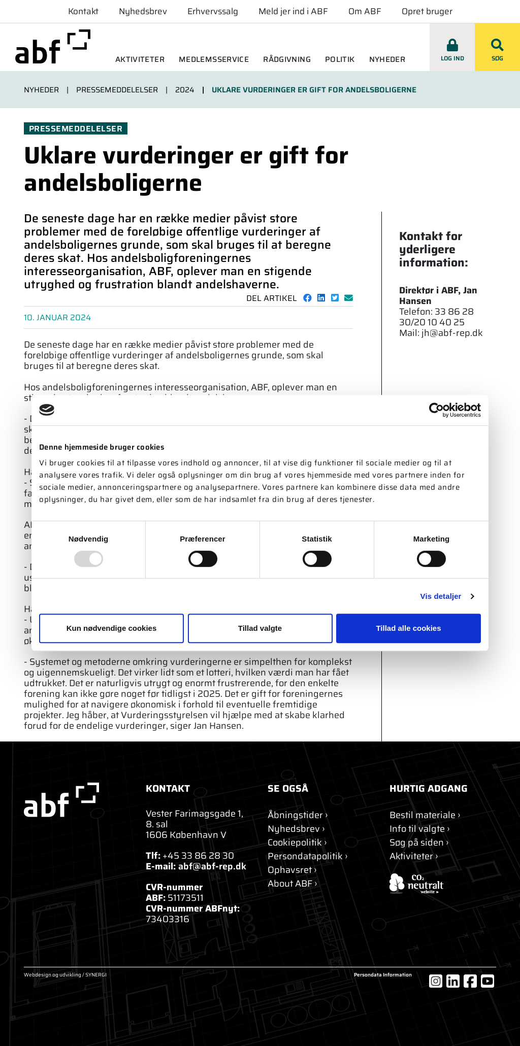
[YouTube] (487, 981)
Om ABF (364, 11)
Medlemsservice (214, 59)
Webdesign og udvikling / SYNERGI (65, 975)
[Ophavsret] (292, 870)
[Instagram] (435, 981)
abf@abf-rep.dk (212, 866)
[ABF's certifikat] (442, 883)
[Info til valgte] (419, 829)
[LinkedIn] (453, 981)
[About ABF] (292, 884)
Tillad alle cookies (408, 628)
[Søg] (419, 842)
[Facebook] (470, 981)
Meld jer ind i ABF (293, 11)
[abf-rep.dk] (52, 46)
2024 (184, 90)
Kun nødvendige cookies (112, 628)
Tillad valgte (260, 628)
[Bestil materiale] (425, 815)
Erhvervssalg (212, 11)
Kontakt (83, 11)
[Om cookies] (297, 842)
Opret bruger (427, 11)
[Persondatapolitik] (308, 856)
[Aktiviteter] (413, 856)
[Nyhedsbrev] (296, 829)
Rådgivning (287, 59)
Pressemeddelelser (117, 90)
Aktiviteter (140, 59)
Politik (340, 59)
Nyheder (387, 59)
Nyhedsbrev (143, 11)
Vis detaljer (441, 596)
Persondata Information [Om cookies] (383, 975)
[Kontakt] (298, 815)
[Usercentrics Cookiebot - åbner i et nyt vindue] (436, 410)
